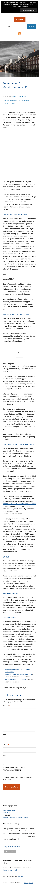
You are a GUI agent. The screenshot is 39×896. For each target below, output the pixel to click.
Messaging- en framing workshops (18, 674)
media (24, 96)
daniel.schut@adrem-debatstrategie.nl (15, 817)
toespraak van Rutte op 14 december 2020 (19, 504)
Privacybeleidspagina (21, 6)
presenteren (25, 100)
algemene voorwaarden (10, 870)
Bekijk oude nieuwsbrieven (12, 846)
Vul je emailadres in (13, 839)
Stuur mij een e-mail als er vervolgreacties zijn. (14, 769)
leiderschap (16, 96)
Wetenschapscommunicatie (15, 679)
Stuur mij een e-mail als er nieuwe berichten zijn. (17, 779)
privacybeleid (28, 883)
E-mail (6, 745)
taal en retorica (9, 103)
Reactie (6, 706)
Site (4, 755)
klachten (21, 876)
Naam (5, 734)
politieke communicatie (11, 100)
